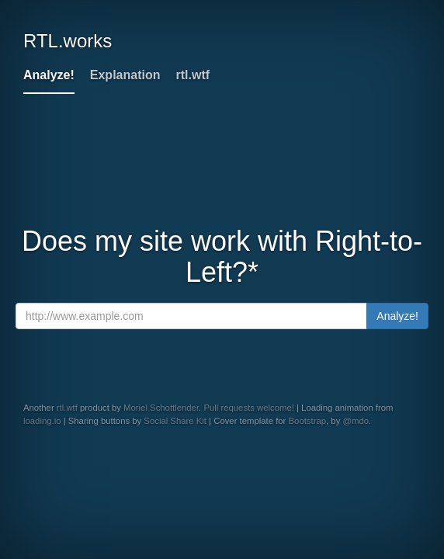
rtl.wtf (192, 75)
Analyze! (49, 75)
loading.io (42, 420)
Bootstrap (308, 420)
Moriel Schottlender (161, 407)
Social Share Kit (175, 420)
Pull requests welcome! (248, 407)
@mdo (355, 420)
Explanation (125, 75)
